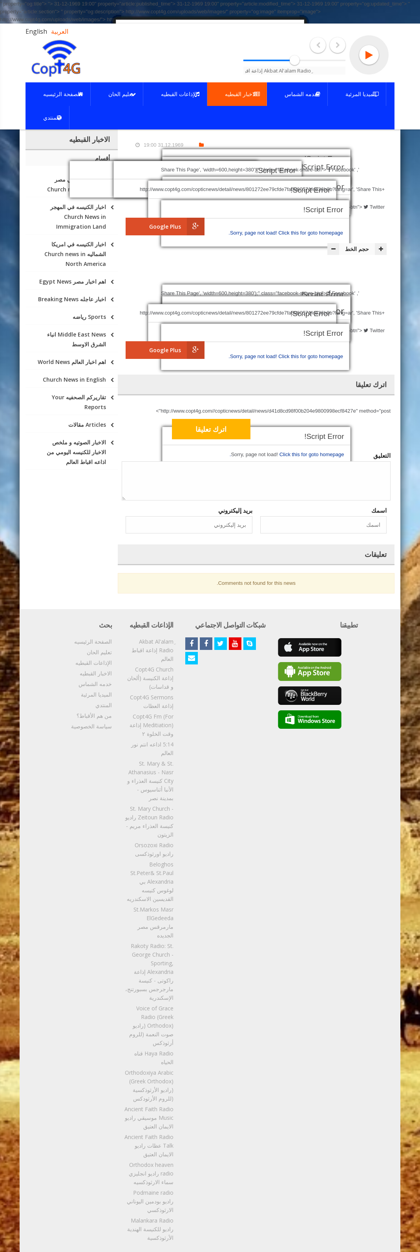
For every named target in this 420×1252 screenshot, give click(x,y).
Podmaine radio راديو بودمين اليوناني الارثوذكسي (150, 1201)
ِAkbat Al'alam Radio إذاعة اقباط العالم (152, 650)
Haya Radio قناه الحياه (153, 1058)
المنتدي (103, 705)
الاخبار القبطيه (96, 673)
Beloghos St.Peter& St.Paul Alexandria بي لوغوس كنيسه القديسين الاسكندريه (150, 882)
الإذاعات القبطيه (93, 662)
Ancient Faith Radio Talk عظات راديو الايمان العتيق (148, 1145)
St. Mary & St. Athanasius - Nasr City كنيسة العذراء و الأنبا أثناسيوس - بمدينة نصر (150, 781)
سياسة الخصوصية (91, 726)
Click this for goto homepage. (285, 233)
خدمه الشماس (95, 684)
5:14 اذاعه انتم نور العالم (152, 749)
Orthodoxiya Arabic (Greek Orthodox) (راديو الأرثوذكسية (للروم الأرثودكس (149, 1085)
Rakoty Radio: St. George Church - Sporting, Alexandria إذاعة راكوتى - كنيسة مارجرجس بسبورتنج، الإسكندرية (149, 971)
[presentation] (327, 430)
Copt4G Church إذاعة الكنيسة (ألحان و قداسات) (150, 678)
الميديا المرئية (96, 694)
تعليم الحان (99, 652)
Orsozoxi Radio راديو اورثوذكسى (154, 849)
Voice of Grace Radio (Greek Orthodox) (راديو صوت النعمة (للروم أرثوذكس (151, 1025)
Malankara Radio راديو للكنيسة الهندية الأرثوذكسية (150, 1229)
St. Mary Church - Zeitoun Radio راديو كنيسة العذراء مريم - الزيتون (149, 821)
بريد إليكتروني (235, 510)
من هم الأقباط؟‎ (94, 715)
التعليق (382, 455)
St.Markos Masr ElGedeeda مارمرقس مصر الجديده (153, 922)
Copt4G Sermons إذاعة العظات (151, 701)
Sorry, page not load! (254, 233)
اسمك (379, 510)
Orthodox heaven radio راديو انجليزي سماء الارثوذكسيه (151, 1173)
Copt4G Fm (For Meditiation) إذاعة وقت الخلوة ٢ (151, 725)
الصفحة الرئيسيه (93, 641)
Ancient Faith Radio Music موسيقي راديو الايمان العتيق (148, 1117)
